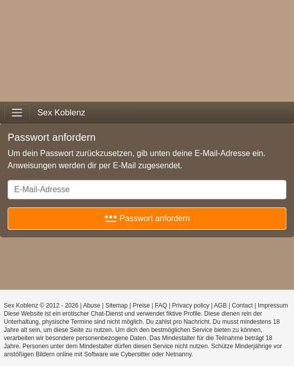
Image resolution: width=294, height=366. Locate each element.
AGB (220, 305)
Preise (141, 305)
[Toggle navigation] (17, 112)
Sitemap (116, 305)
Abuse (92, 305)
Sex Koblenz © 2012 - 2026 (41, 305)
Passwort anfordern (147, 218)
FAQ (161, 305)
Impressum (273, 305)
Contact (242, 305)
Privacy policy (190, 305)
